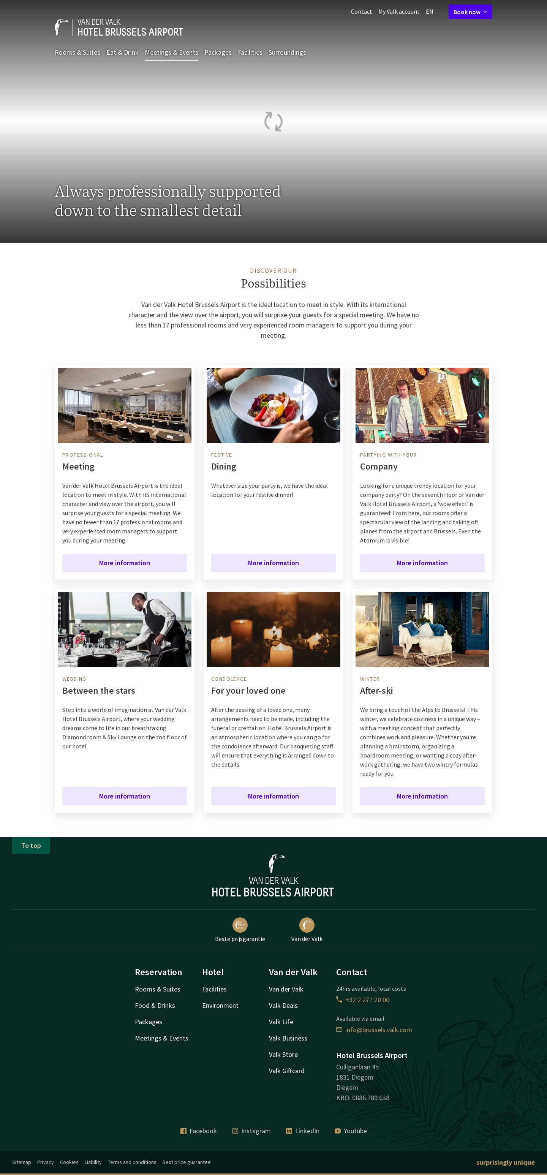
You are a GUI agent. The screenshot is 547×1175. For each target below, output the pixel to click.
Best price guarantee (187, 1162)
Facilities (250, 52)
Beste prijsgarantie (240, 930)
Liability (93, 1162)
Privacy (45, 1162)
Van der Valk (307, 930)
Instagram (251, 1130)
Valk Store (283, 1054)
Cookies (69, 1162)
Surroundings (287, 52)
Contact (361, 11)
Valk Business (288, 1038)
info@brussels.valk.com (374, 1029)
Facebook (198, 1130)
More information (124, 562)
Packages (218, 52)
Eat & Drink (122, 52)
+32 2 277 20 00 (362, 999)
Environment (220, 1005)
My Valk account (399, 11)
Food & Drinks (155, 1005)
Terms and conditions (132, 1162)
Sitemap (21, 1162)
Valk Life (281, 1021)
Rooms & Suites (77, 52)
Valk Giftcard (287, 1070)
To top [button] (31, 845)
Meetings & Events (171, 52)
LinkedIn (302, 1130)
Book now (470, 12)
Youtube (351, 1130)
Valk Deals (283, 1005)
